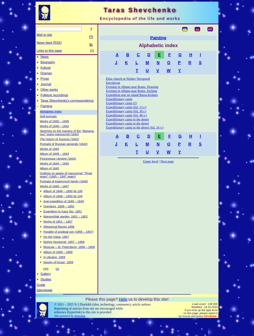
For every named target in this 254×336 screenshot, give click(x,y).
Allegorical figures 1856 (58, 237)
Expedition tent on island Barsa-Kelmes (132, 95)
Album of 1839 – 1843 (54, 159)
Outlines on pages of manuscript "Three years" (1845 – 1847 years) (66, 181)
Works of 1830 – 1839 (54, 127)
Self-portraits (48, 122)
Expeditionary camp (119, 99)
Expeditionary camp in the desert (127, 119)
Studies (45, 296)
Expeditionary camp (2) (121, 103)
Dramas (46, 75)
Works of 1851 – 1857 (58, 232)
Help (123, 315)
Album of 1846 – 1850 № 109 (62, 203)
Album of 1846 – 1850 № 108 (62, 197)
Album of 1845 (49, 174)
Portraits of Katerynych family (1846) (64, 187)
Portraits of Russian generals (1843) (64, 150)
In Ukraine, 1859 (54, 271)
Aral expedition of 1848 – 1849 (63, 209)
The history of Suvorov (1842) (59, 145)
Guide (41, 301)
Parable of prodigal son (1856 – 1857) (68, 243)
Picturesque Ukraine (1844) (58, 164)
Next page (167, 161)
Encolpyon (113, 83)
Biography (47, 63)
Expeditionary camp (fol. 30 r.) (126, 111)
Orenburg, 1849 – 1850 (58, 215)
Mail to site (44, 35)
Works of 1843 (49, 155)
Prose (44, 81)
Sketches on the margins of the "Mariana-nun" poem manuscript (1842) (67, 138)
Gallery (45, 290)
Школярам (44, 306)
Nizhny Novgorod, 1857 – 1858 (64, 254)
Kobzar (45, 69)
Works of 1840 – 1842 (54, 132)
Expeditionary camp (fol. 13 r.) (126, 107)
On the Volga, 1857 (56, 249)
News (44, 57)
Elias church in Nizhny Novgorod (128, 78)
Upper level (150, 161)
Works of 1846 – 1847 (54, 192)
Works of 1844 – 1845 (54, 169)
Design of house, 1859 (58, 277)
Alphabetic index (51, 117)
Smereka (79, 332)
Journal (45, 88)
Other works (49, 94)
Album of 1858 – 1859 (58, 266)
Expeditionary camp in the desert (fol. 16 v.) (135, 127)
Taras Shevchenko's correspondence (67, 106)
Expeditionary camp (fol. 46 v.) (126, 115)
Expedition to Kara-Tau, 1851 (62, 220)
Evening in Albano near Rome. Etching (131, 91)
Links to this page (49, 50)
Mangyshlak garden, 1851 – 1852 (65, 226)
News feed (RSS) (49, 42)
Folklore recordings (54, 100)
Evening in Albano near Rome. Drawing (132, 87)
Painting (46, 112)
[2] (57, 284)
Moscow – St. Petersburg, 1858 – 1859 (69, 260)
